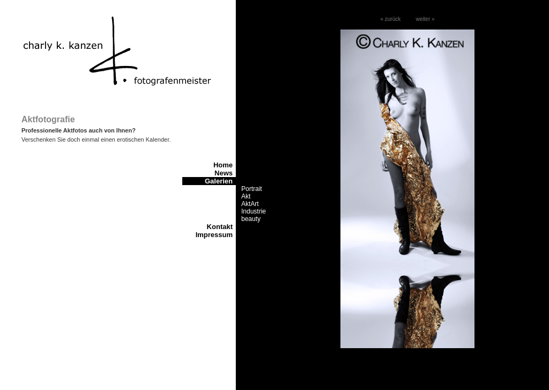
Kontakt (220, 227)
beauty (251, 219)
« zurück (390, 19)
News (223, 173)
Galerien (219, 181)
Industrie (253, 211)
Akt (245, 196)
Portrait (251, 189)
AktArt (250, 204)
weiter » (425, 19)
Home (223, 165)
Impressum (214, 235)
